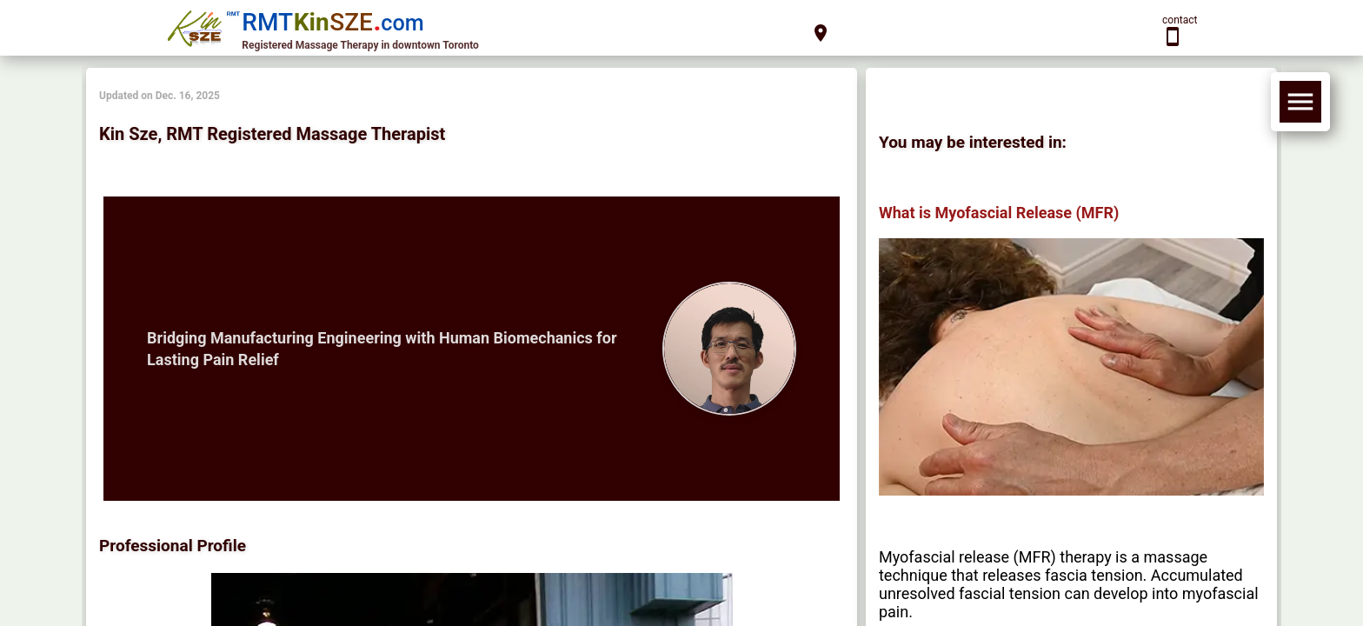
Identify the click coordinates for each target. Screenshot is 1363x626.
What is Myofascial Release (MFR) (999, 212)
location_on (820, 33)
